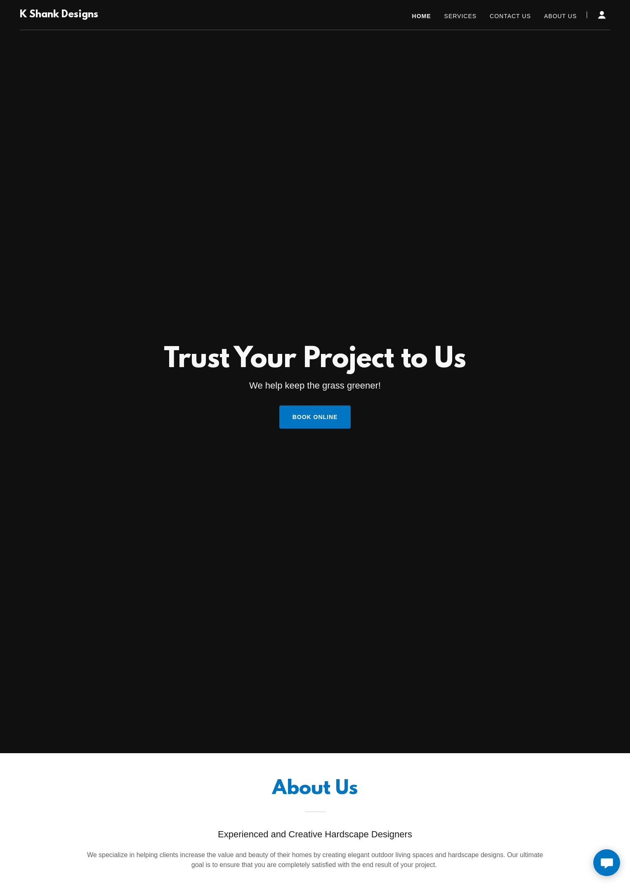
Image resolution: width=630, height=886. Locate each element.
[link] (59, 15)
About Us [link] (560, 16)
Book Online (315, 417)
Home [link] (421, 16)
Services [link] (460, 16)
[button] (602, 15)
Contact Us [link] (510, 16)
